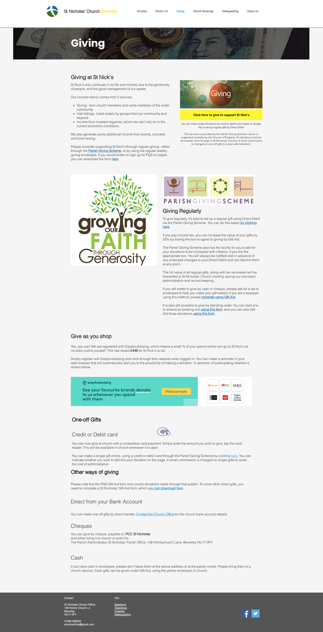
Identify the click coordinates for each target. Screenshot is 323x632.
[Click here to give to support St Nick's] (221, 115)
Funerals (120, 611)
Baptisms (120, 604)
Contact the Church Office (155, 514)
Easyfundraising (112, 359)
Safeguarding (123, 614)
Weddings (121, 608)
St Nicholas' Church (90, 11)
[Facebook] (245, 614)
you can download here (165, 488)
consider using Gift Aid (218, 297)
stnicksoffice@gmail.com (79, 624)
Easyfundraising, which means (147, 346)
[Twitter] (256, 614)
